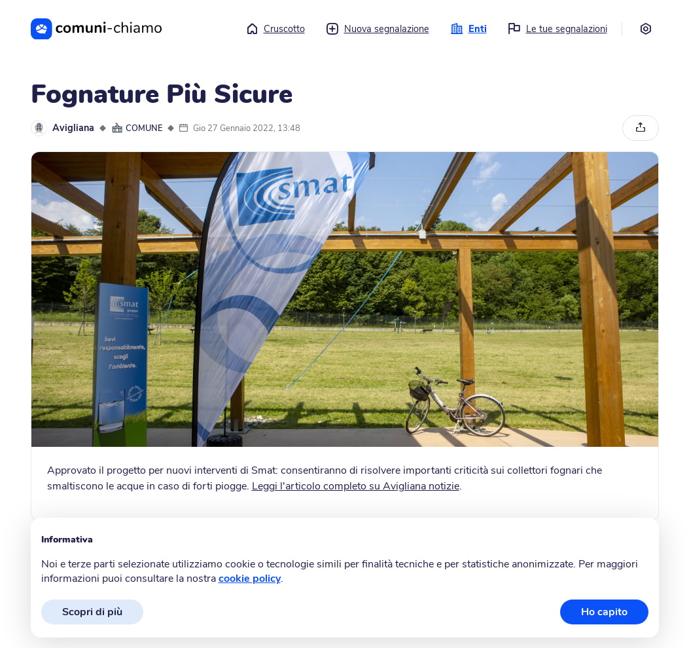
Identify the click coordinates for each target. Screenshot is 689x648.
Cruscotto (275, 28)
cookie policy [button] (250, 578)
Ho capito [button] (604, 612)
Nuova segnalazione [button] (377, 28)
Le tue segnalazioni (557, 28)
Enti (468, 28)
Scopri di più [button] (92, 612)
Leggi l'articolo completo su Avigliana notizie (355, 486)
